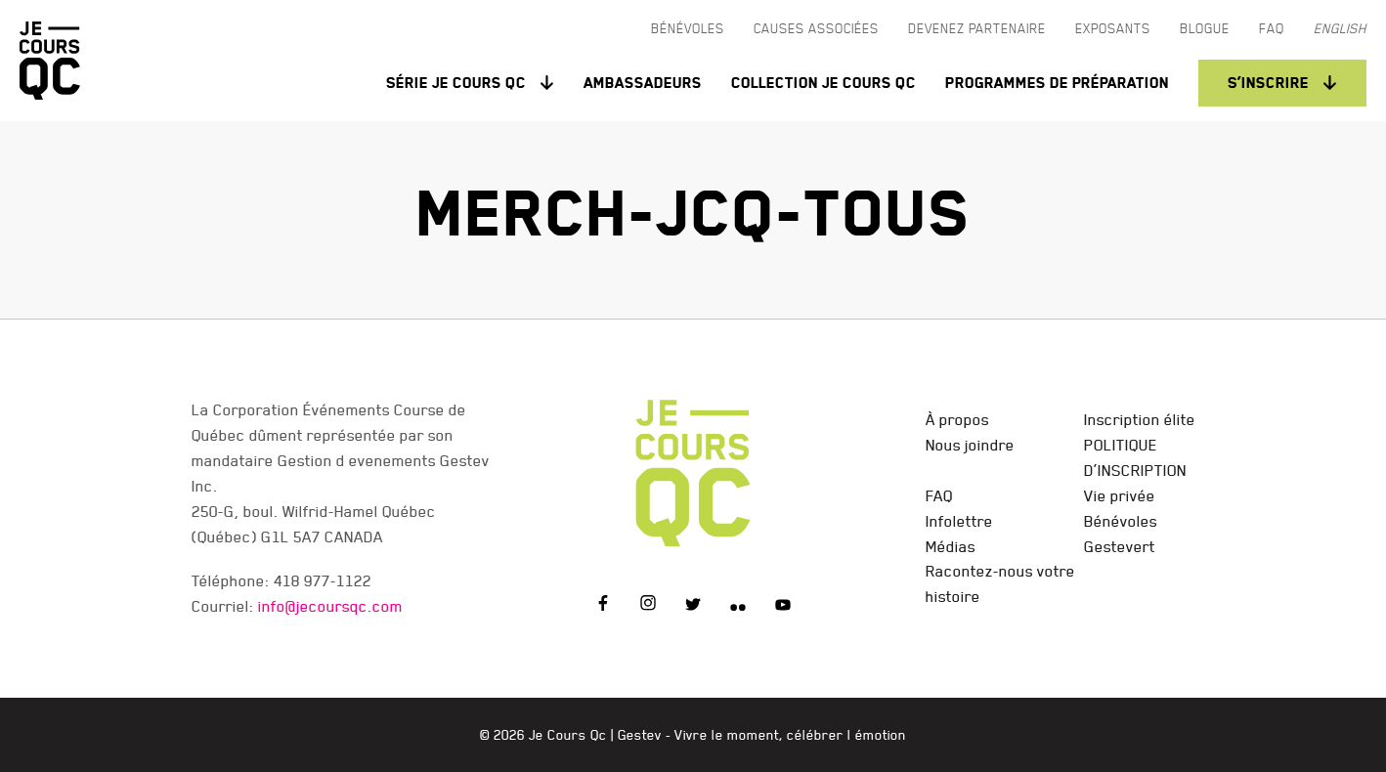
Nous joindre (970, 444)
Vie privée (1119, 495)
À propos (957, 419)
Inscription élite (1139, 419)
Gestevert (1119, 546)
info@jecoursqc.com (330, 606)
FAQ (939, 495)
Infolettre (959, 521)
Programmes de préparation (1057, 82)
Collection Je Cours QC (823, 82)
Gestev (640, 735)
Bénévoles (1120, 521)
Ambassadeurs (643, 82)
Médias (950, 546)
